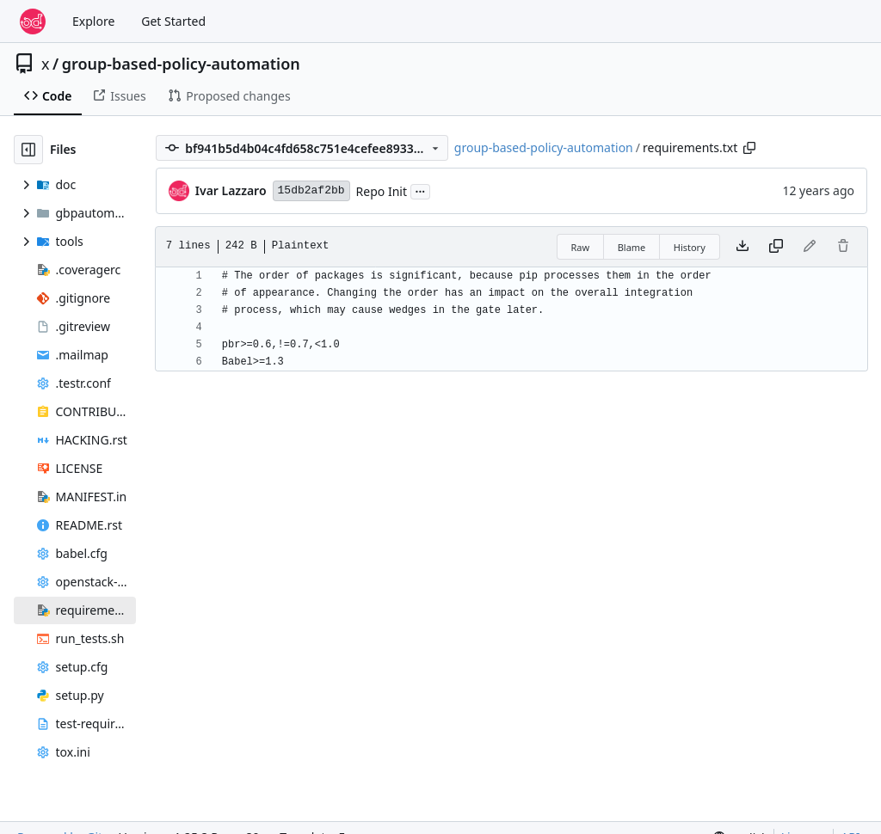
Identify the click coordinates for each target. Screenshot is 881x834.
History (689, 247)
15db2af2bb (311, 190)
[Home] (33, 21)
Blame (632, 247)
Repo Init (381, 191)
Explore (93, 21)
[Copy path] (749, 148)
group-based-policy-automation (181, 63)
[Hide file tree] (28, 149)
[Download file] (742, 246)
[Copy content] (776, 246)
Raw (580, 247)
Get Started (173, 21)
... (421, 190)
